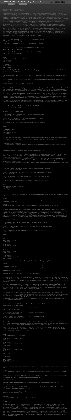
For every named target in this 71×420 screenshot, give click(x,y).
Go (14, 4)
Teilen (51, 2)
